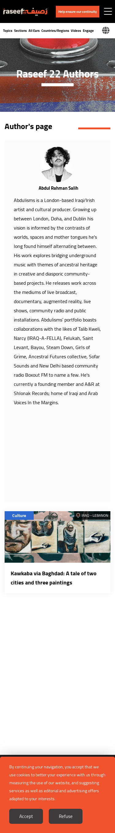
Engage (88, 31)
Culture (19, 515)
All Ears (34, 31)
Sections (20, 31)
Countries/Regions (55, 31)
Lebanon (100, 515)
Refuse (66, 816)
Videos (76, 31)
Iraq (85, 515)
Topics (7, 31)
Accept (26, 816)
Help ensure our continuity (77, 12)
